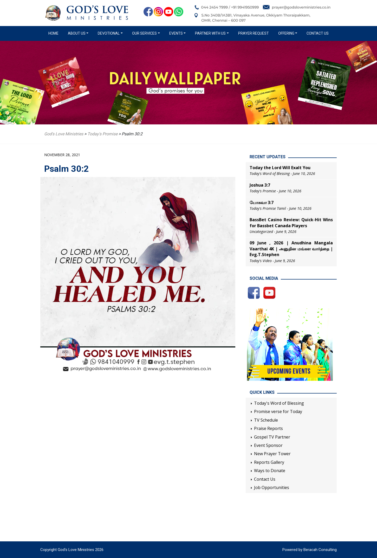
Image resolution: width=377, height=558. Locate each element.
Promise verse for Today (278, 411)
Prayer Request (253, 33)
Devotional (109, 33)
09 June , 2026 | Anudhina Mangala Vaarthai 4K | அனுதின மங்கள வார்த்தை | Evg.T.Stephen (291, 248)
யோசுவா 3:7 (262, 202)
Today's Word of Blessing (279, 403)
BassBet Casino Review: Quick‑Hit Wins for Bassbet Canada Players (291, 222)
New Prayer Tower (272, 453)
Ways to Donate (269, 470)
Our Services (144, 33)
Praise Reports (268, 428)
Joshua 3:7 (260, 185)
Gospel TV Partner (272, 437)
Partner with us (210, 33)
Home (54, 33)
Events (176, 33)
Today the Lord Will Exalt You (280, 167)
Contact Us (318, 33)
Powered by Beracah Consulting (309, 549)
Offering (286, 33)
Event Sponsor (268, 445)
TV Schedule (266, 420)
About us (77, 33)
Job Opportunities (271, 487)
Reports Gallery (269, 462)
